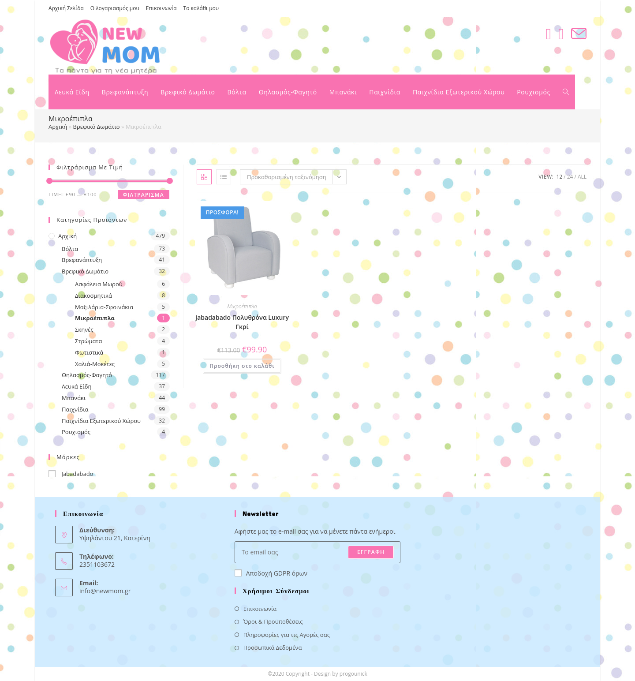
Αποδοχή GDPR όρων (271, 573)
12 (560, 176)
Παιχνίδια (75, 409)
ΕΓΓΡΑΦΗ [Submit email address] (371, 552)
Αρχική (58, 127)
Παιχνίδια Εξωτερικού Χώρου (101, 421)
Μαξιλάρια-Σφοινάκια (104, 307)
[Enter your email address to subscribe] (318, 552)
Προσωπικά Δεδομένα (272, 647)
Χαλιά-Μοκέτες (95, 364)
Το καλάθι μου (201, 8)
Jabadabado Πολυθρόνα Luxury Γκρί (242, 322)
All (582, 176)
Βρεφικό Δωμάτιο (96, 127)
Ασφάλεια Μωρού (99, 284)
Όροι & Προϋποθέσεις (273, 621)
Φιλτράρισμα (143, 194)
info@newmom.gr (105, 591)
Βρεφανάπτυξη (82, 260)
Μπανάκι (74, 398)
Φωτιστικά (89, 352)
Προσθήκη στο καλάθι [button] (241, 366)
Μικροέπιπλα (95, 318)
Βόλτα (70, 249)
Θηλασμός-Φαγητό (87, 375)
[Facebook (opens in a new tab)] (548, 34)
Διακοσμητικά (93, 295)
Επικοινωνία (161, 8)
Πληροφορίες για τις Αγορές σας (286, 635)
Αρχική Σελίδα (66, 8)
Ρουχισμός (76, 432)
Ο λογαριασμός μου (114, 8)
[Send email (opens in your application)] (579, 34)
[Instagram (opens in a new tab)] (561, 34)
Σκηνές (84, 329)
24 (570, 176)
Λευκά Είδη (77, 386)
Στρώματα (88, 341)
